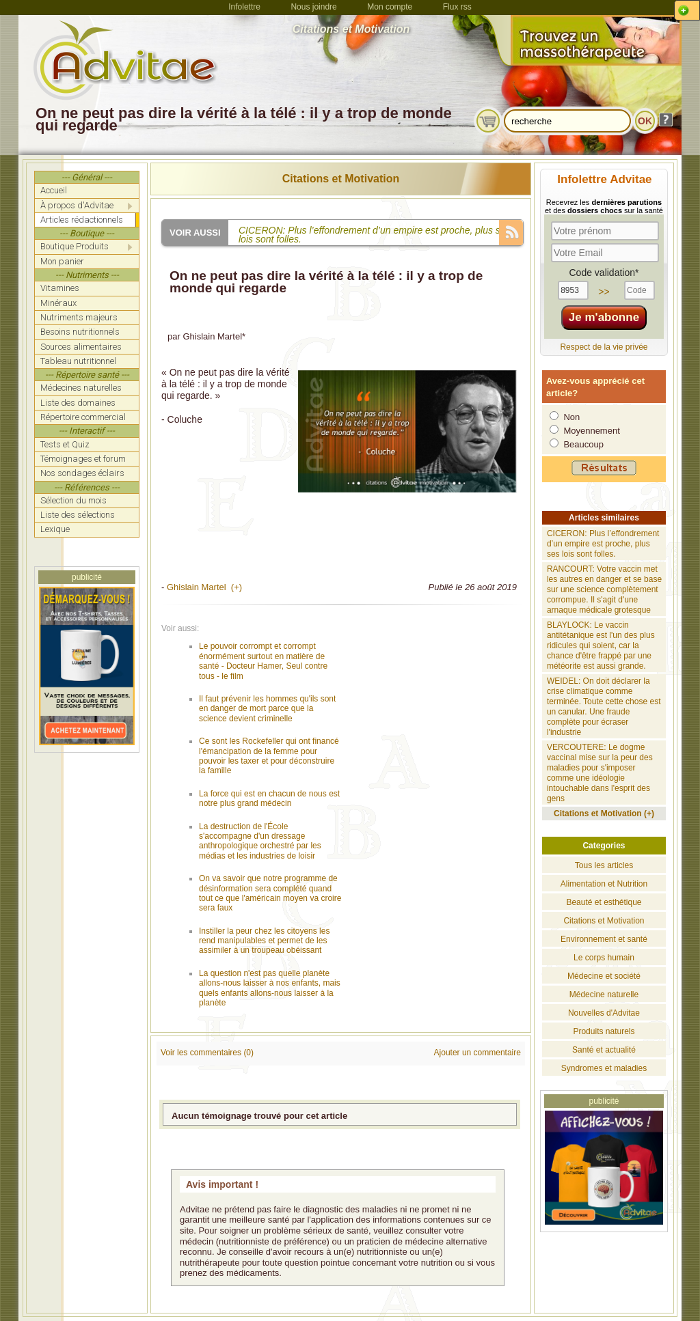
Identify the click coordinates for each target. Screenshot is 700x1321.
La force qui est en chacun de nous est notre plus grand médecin (269, 798)
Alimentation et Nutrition (604, 884)
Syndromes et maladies (604, 1068)
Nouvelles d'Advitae (604, 1013)
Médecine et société (604, 976)
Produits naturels (603, 1031)
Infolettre (244, 7)
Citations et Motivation (341, 178)
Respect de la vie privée (603, 347)
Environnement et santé (604, 939)
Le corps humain (604, 957)
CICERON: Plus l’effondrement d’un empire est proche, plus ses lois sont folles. (603, 544)
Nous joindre (313, 7)
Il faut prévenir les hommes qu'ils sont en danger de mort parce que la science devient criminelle (267, 708)
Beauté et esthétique (603, 902)
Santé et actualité (604, 1050)
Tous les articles (604, 865)
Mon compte (389, 7)
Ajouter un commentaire (477, 1052)
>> (603, 291)
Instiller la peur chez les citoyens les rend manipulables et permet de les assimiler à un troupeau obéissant (264, 941)
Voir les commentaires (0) (207, 1052)
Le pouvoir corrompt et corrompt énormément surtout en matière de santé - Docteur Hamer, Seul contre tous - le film (263, 660)
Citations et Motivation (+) (604, 813)
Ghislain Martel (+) (204, 587)
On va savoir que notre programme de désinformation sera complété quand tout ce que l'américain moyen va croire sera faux (270, 893)
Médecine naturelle (603, 994)
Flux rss (457, 7)
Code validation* (603, 272)
